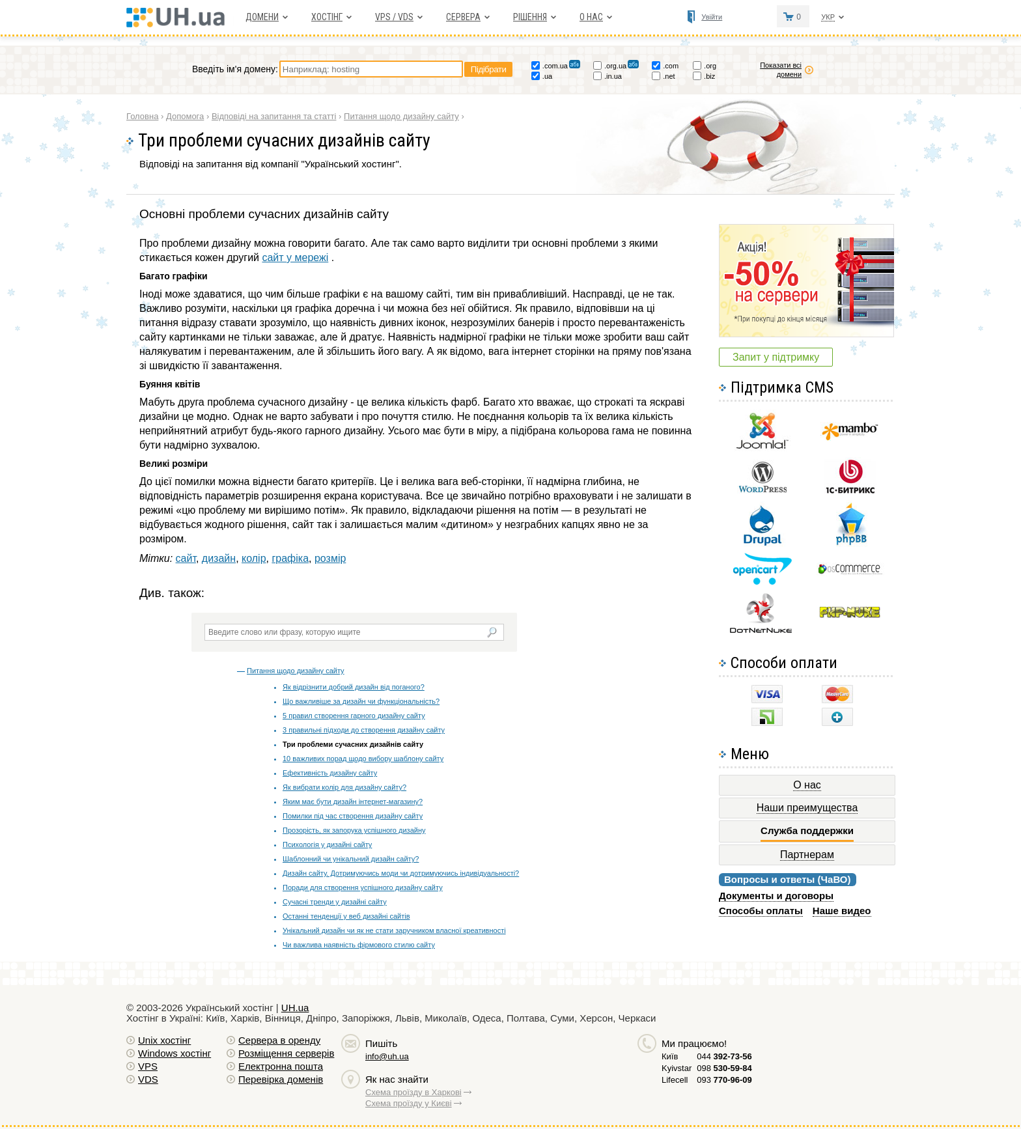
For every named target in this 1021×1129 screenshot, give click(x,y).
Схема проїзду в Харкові (413, 1092)
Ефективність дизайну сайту (330, 773)
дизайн (219, 558)
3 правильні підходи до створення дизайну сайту (364, 730)
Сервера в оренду (279, 1040)
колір (254, 558)
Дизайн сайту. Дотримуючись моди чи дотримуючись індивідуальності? (401, 873)
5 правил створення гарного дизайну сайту (354, 715)
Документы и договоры (776, 895)
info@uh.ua (387, 1056)
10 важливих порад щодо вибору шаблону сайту (363, 758)
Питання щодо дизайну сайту (295, 671)
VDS (148, 1079)
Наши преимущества (807, 807)
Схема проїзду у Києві (408, 1103)
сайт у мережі (295, 257)
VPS (148, 1066)
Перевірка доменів (280, 1079)
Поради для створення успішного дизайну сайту (363, 887)
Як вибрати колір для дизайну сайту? (344, 787)
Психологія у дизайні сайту (327, 844)
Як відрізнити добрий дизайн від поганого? (354, 687)
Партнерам (807, 854)
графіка (290, 558)
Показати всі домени (781, 69)
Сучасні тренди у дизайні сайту (335, 902)
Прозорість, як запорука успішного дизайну (354, 830)
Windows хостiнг (174, 1053)
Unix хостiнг (164, 1040)
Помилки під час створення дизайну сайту (353, 816)
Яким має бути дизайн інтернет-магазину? (353, 801)
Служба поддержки (807, 831)
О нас (591, 17)
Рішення (530, 17)
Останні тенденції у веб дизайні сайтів (346, 916)
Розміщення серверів (286, 1053)
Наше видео (842, 910)
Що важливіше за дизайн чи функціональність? (361, 701)
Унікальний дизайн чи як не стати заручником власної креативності (394, 930)
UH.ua (295, 1007)
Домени (262, 17)
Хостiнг (327, 17)
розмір (330, 558)
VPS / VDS (394, 17)
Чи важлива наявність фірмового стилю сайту (359, 945)
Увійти (711, 17)
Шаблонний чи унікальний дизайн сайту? (351, 859)
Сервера (463, 17)
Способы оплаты (761, 910)
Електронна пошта (280, 1066)
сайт (186, 558)
